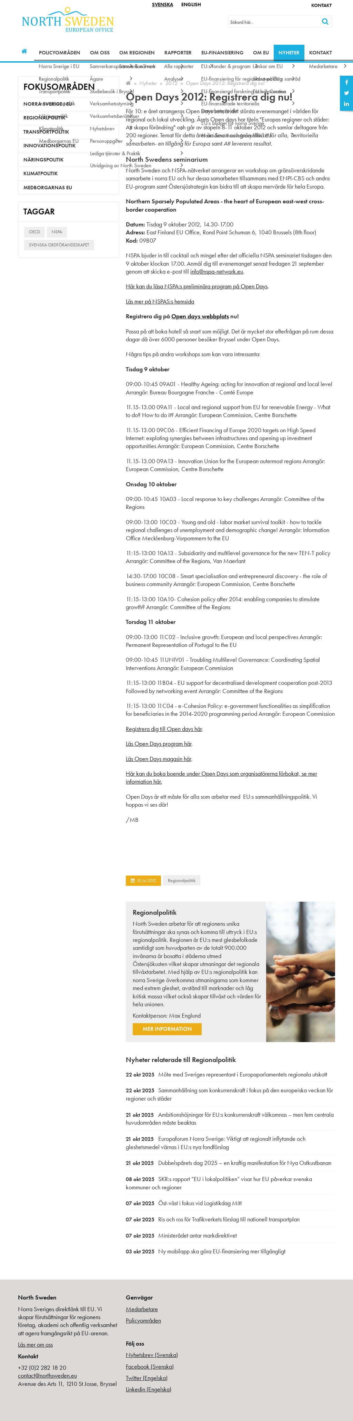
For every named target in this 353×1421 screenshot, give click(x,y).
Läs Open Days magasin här (158, 759)
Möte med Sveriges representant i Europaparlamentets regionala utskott (226, 1074)
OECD (34, 232)
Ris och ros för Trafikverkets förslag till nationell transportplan (213, 1219)
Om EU (261, 52)
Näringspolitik (43, 159)
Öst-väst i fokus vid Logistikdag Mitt (184, 1203)
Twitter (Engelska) (147, 1378)
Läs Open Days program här (158, 743)
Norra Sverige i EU (47, 103)
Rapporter (178, 52)
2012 (171, 83)
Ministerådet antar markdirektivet (181, 1235)
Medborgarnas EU (47, 187)
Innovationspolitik (49, 145)
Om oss (100, 52)
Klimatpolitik (40, 173)
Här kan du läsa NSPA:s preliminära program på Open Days (197, 286)
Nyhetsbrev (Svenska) (152, 1355)
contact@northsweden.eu (47, 1375)
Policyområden (59, 52)
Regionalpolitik (181, 880)
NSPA (57, 232)
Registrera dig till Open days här (164, 729)
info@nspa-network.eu (216, 271)
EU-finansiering (222, 52)
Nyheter (289, 52)
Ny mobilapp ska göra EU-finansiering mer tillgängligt (205, 1251)
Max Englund (185, 1015)
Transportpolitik (46, 131)
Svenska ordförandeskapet (59, 245)
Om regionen (137, 52)
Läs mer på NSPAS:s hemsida (160, 301)
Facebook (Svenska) (150, 1366)
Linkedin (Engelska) (148, 1389)
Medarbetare (142, 1309)
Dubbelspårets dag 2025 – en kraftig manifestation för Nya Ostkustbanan (228, 1163)
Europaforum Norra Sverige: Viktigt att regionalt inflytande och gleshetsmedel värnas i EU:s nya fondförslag (215, 1143)
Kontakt (321, 5)
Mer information (167, 1028)
